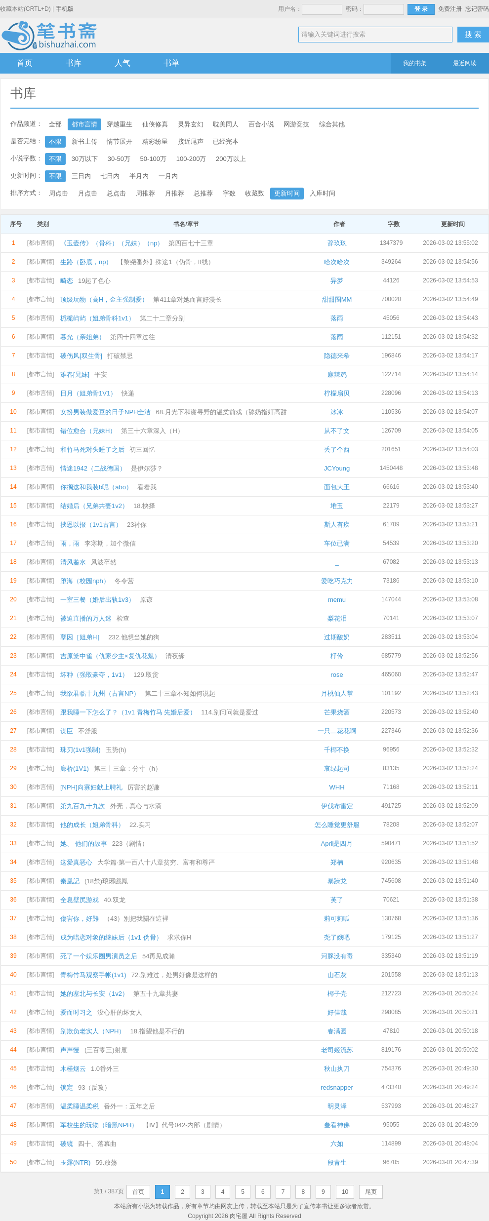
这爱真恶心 (76, 862)
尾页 (371, 1191)
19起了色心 (94, 280)
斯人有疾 (337, 524)
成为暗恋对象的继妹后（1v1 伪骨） (111, 937)
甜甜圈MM (337, 299)
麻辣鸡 (337, 374)
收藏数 (254, 193)
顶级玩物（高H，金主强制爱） (104, 299)
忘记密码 (477, 8)
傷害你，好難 (79, 918)
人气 (122, 63)
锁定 (66, 1087)
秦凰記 (70, 881)
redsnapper (337, 1087)
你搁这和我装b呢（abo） (96, 487)
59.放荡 (106, 1162)
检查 (123, 618)
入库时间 (322, 193)
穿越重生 (119, 124)
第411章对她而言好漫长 (187, 299)
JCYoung (337, 468)
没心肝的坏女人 (119, 1012)
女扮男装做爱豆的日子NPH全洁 (105, 412)
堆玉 (336, 506)
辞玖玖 (337, 243)
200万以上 (231, 158)
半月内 (139, 176)
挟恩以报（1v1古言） (91, 524)
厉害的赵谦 (143, 787)
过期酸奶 (337, 637)
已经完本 (226, 141)
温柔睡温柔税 (79, 1106)
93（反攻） (94, 1087)
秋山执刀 (337, 1068)
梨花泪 (337, 618)
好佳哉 (337, 1012)
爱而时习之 (76, 1012)
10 (345, 1191)
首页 (25, 63)
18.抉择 (144, 506)
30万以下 (85, 158)
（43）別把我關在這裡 (136, 918)
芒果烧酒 (337, 712)
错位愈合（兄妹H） (88, 430)
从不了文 (337, 430)
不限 (55, 141)
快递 (128, 393)
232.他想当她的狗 (133, 637)
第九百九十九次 (82, 806)
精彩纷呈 (155, 141)
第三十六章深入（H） (152, 430)
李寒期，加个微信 (110, 543)
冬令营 (124, 581)
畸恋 (66, 280)
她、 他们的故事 (83, 843)
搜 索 (473, 34)
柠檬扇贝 (337, 393)
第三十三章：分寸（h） (128, 768)
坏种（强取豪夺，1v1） (94, 674)
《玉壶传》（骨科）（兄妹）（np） (111, 243)
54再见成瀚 (158, 956)
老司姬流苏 (337, 1050)
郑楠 (336, 862)
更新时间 (287, 193)
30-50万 (119, 158)
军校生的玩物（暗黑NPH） (99, 1125)
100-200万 (191, 158)
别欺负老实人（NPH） (92, 1031)
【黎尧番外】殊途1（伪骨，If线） (165, 262)
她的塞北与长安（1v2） (94, 993)
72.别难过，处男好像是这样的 (174, 975)
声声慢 (70, 1050)
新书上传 (84, 141)
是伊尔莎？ (147, 468)
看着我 (147, 487)
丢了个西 (337, 449)
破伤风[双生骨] (81, 355)
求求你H (179, 937)
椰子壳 (337, 993)
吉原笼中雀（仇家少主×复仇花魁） (110, 656)
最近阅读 (465, 63)
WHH (336, 787)
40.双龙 (114, 900)
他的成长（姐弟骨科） (92, 824)
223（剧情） (130, 843)
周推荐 (145, 193)
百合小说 (261, 124)
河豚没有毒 (337, 956)
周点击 (58, 193)
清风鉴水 (73, 562)
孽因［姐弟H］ (81, 637)
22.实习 (140, 824)
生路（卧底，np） (86, 262)
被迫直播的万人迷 (86, 618)
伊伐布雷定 (337, 806)
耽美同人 (226, 124)
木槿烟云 (73, 1068)
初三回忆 (142, 449)
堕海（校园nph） (85, 581)
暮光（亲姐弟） (82, 337)
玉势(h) (116, 749)
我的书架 (415, 63)
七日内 (110, 176)
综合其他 (332, 124)
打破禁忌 (120, 355)
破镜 (66, 1143)
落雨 (336, 318)
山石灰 (337, 975)
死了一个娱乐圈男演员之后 (98, 956)
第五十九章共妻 (155, 993)
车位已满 (337, 543)
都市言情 (84, 124)
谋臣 (66, 731)
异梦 (336, 280)
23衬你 (137, 524)
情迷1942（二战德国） (93, 468)
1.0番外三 (105, 1068)
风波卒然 (104, 562)
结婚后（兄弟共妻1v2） (94, 506)
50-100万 (153, 158)
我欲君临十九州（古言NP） (100, 693)
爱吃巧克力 (337, 581)
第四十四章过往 (132, 337)
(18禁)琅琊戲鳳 (106, 881)
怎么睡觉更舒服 (337, 824)
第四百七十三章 (190, 243)
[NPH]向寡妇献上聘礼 (91, 787)
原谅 (146, 599)
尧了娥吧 (337, 937)
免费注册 (450, 8)
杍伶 (336, 656)
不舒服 (87, 731)
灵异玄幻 (191, 124)
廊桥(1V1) (74, 768)
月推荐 (174, 193)
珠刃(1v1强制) (80, 749)
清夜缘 (175, 656)
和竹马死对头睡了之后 (92, 449)
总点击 (116, 193)
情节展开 (119, 141)
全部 (55, 124)
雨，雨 (70, 543)
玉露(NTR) (75, 1162)
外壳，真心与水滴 (136, 806)
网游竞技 (296, 124)
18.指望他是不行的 (157, 1031)
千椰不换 (337, 749)
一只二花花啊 (337, 731)
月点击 (87, 193)
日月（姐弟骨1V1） (88, 393)
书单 (171, 63)
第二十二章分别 (162, 318)
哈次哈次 (337, 262)
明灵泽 (337, 1106)
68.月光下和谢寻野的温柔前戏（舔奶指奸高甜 (221, 412)
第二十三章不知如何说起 (180, 693)
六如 (336, 1143)
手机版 (65, 8)
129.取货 (146, 674)
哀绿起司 (337, 768)
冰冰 (336, 412)
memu (337, 599)
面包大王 (337, 487)
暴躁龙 (337, 881)
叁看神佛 (337, 1125)
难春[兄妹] (74, 374)
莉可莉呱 (337, 918)
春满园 (337, 1031)
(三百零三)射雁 (105, 1050)
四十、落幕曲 (97, 1143)
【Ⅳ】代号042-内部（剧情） (184, 1125)
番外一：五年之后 (129, 1106)
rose (336, 674)
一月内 (168, 176)
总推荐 (203, 193)
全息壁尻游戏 (79, 900)
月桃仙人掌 (337, 693)
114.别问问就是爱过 (229, 712)
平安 (100, 374)
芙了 (336, 900)
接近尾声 (191, 141)
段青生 (337, 1162)
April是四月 (337, 843)
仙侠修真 (155, 124)
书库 (74, 63)
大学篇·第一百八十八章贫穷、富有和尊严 (156, 862)
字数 (229, 193)
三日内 (81, 176)
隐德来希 (337, 355)
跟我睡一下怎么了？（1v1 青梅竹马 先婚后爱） (128, 712)
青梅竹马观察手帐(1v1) (93, 975)
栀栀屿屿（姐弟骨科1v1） (97, 318)
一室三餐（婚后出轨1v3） (97, 599)
